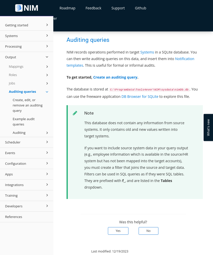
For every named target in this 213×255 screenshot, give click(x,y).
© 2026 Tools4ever (70, 251)
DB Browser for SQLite (139, 96)
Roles (29, 75)
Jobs (29, 83)
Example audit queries (24, 121)
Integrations (27, 184)
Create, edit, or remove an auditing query (28, 105)
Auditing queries (29, 92)
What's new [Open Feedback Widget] (208, 127)
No (148, 231)
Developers (27, 206)
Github (140, 8)
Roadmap (67, 8)
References (13, 216)
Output (27, 57)
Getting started (27, 25)
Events (27, 152)
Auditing (31, 133)
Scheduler (27, 142)
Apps (27, 174)
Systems (27, 35)
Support (118, 8)
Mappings (29, 66)
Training (27, 195)
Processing (27, 46)
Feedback (93, 8)
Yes (118, 231)
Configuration (27, 163)
